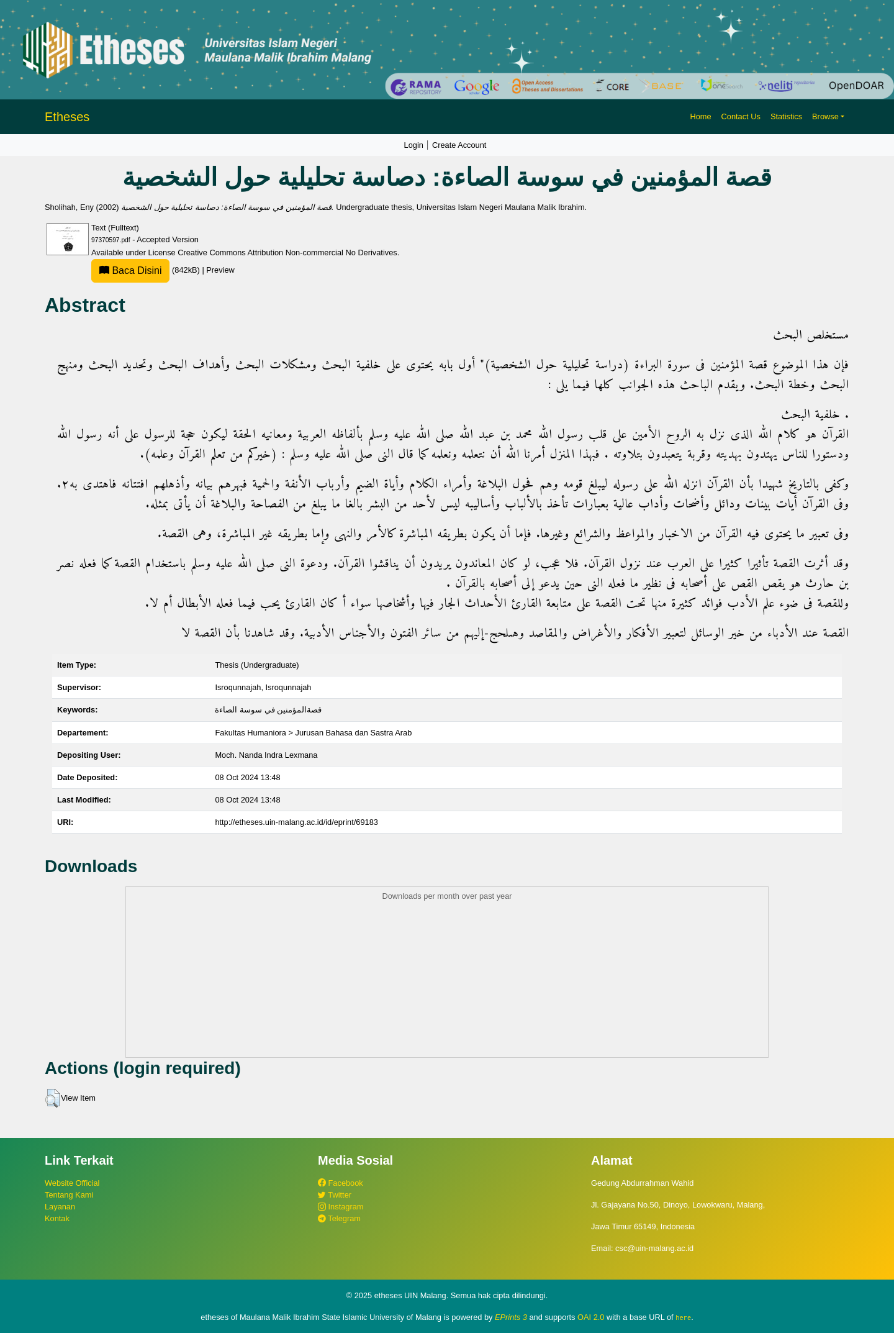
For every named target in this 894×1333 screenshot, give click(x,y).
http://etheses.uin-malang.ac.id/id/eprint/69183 (296, 822)
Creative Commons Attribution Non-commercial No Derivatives (287, 252)
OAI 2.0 (590, 1317)
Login (413, 145)
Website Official (72, 1183)
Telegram (339, 1218)
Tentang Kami (69, 1194)
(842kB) (146, 270)
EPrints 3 (511, 1317)
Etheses (67, 117)
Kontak (57, 1218)
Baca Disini (130, 270)
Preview (220, 270)
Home (700, 116)
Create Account (459, 145)
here (683, 1317)
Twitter (334, 1194)
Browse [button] (825, 116)
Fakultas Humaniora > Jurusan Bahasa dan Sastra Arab (313, 732)
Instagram (340, 1206)
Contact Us (741, 116)
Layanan (60, 1206)
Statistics (786, 116)
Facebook (340, 1183)
